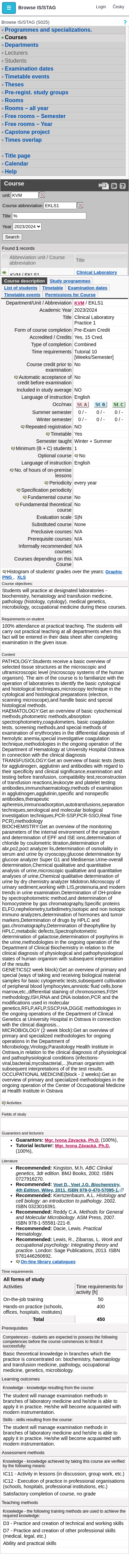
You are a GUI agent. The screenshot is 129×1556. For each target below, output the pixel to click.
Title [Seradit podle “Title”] (80, 260)
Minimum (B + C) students (44, 448)
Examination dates (29, 69)
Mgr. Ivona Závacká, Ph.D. (72, 1140)
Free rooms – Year (28, 124)
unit (6, 195)
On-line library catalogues (48, 1261)
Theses (14, 84)
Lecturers (16, 53)
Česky (118, 6)
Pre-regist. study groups (36, 92)
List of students (20, 287)
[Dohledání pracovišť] (42, 195)
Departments (22, 45)
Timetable (52, 287)
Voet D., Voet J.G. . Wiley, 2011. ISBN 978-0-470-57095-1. (68, 1187)
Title (6, 216)
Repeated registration (48, 426)
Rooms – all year (27, 108)
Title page (17, 156)
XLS (21, 577)
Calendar (16, 164)
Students (15, 61)
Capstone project (27, 132)
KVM (79, 303)
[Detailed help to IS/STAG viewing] (122, 186)
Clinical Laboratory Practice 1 (96, 275)
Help (11, 171)
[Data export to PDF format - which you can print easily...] (103, 186)
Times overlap (23, 140)
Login (101, 6)
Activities (14, 1103)
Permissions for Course (70, 294)
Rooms (14, 100)
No (82, 455)
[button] (9, 8)
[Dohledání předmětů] (80, 205)
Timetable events (27, 76)
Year (6, 226)
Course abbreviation (22, 205)
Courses (16, 37)
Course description (24, 281)
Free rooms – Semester (35, 116)
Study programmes (70, 281)
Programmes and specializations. (48, 30)
